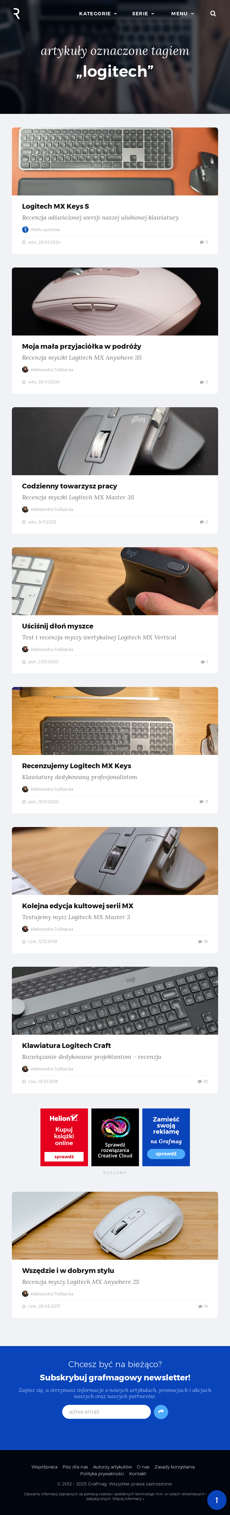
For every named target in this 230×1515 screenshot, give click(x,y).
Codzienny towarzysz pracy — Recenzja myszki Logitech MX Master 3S (115, 470)
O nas (143, 1466)
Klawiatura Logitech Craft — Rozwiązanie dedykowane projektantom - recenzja (115, 1030)
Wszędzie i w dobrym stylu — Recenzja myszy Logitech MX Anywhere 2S (115, 1255)
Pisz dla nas (75, 1466)
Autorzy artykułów (112, 1466)
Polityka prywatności (102, 1473)
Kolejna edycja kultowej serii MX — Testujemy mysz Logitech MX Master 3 (115, 890)
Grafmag (97, 1483)
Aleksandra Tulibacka (47, 369)
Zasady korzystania (175, 1466)
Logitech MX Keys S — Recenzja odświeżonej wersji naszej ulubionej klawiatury (115, 190)
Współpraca (44, 1466)
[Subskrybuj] (161, 1412)
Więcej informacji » (128, 1499)
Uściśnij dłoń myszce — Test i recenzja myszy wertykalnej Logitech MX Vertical (115, 610)
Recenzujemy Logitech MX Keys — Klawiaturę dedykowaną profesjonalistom (115, 750)
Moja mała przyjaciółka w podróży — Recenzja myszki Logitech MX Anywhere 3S (115, 331)
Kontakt (137, 1473)
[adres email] (106, 1412)
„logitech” (115, 71)
